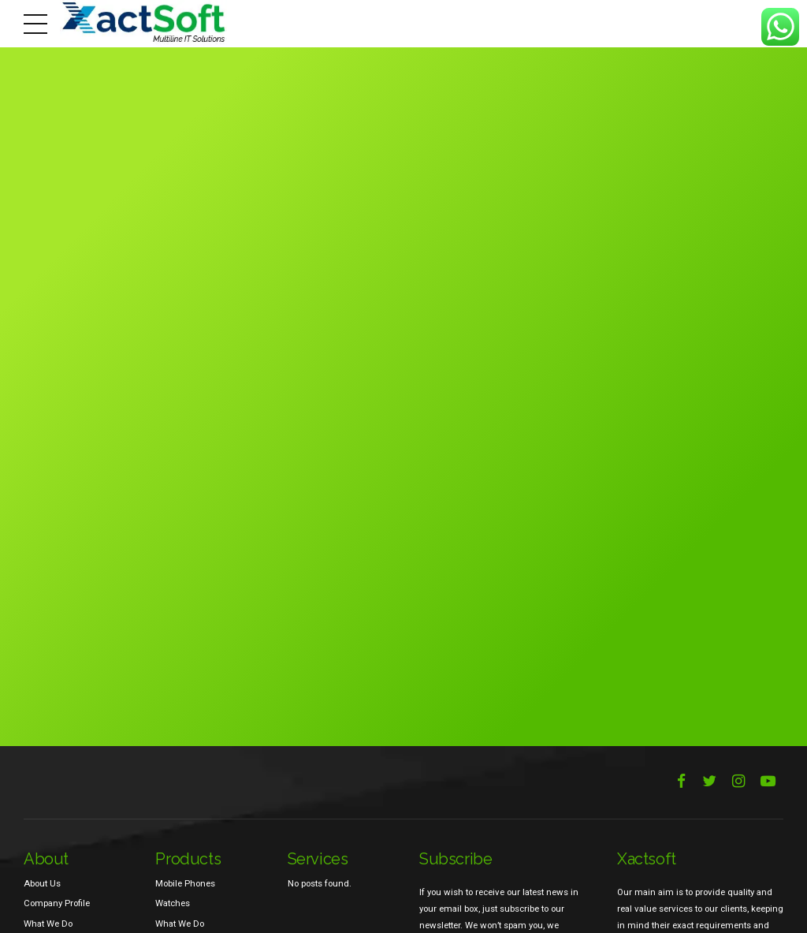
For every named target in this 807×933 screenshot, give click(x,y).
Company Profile (57, 903)
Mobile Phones (185, 883)
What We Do (48, 923)
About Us (42, 883)
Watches (172, 903)
